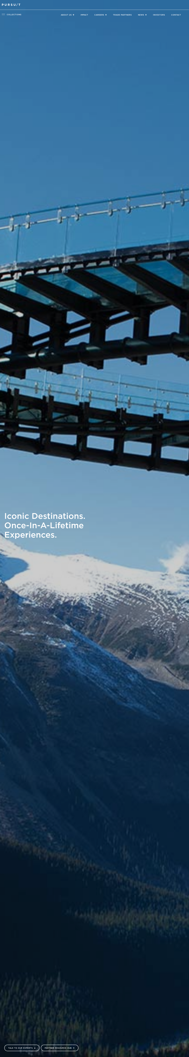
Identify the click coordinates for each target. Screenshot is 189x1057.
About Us (66, 15)
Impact (84, 15)
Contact (176, 15)
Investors (159, 15)
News (141, 15)
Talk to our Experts (20, 1048)
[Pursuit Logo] (11, 5)
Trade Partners (122, 15)
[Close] (73, 15)
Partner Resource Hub (58, 1048)
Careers (99, 15)
